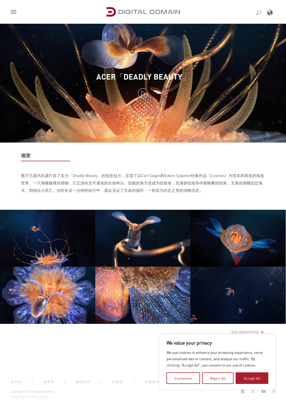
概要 (26, 155)
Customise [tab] (183, 378)
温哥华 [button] (48, 382)
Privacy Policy (19, 397)
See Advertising (248, 331)
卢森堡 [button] (117, 382)
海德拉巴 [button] (152, 382)
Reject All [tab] (218, 378)
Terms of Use (39, 397)
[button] (14, 12)
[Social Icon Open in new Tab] (243, 391)
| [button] (32, 382)
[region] (217, 361)
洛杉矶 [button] (16, 382)
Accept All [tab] (252, 378)
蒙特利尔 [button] (83, 382)
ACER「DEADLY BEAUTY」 (143, 76)
